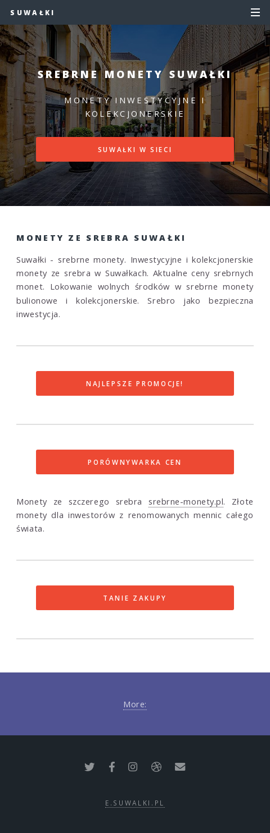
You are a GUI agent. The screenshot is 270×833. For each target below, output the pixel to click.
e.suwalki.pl (135, 802)
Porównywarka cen (135, 461)
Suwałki (32, 12)
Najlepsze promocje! (135, 383)
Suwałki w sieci (135, 149)
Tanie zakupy (135, 597)
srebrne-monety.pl (185, 501)
